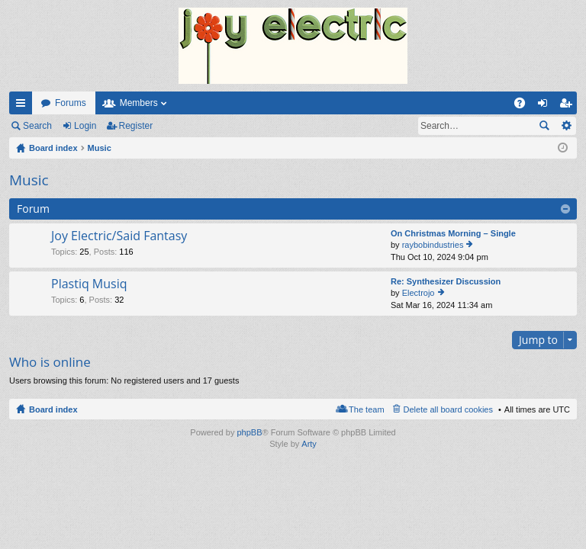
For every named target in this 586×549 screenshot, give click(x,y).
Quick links (23, 106)
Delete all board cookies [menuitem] (448, 409)
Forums (70, 103)
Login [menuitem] (546, 106)
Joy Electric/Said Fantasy (119, 236)
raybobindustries (433, 244)
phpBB (249, 432)
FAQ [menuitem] (524, 106)
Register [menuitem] (569, 106)
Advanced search (565, 126)
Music (29, 180)
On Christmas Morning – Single (453, 233)
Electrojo (418, 292)
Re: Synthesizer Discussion (446, 281)
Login (85, 125)
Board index (53, 409)
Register (136, 125)
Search (37, 125)
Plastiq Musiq (89, 284)
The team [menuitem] (366, 409)
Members (139, 103)
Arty (309, 443)
